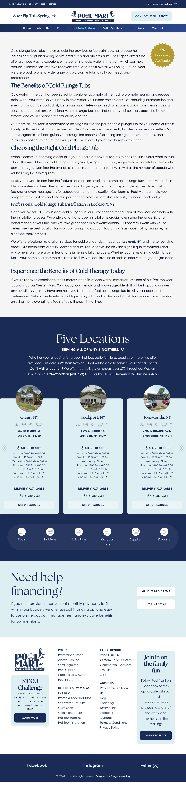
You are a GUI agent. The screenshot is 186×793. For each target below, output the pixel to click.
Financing (107, 708)
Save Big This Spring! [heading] (34, 16)
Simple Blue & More (71, 680)
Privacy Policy (109, 733)
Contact (157, 28)
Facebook (37, 771)
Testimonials (108, 713)
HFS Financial (156, 610)
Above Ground (68, 666)
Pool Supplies (67, 675)
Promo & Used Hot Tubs (74, 704)
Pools (61, 28)
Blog (103, 704)
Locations (137, 28)
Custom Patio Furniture (116, 666)
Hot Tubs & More (84, 28)
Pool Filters (65, 685)
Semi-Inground (68, 670)
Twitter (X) (149, 771)
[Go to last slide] (4, 455)
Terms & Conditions (113, 728)
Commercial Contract (115, 670)
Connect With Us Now (151, 16)
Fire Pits (105, 675)
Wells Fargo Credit (156, 597)
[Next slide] (181, 455)
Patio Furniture (113, 28)
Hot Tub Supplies (69, 723)
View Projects (155, 741)
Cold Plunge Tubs (70, 718)
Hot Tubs (64, 699)
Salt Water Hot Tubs (71, 708)
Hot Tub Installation (71, 728)
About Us (43, 28)
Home (27, 28)
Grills (103, 680)
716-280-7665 (29, 501)
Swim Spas (65, 713)
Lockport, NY (132, 242)
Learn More (30, 723)
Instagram (93, 771)
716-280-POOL (64, 374)
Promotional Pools (70, 661)
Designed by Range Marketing (113, 782)
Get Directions (29, 510)
